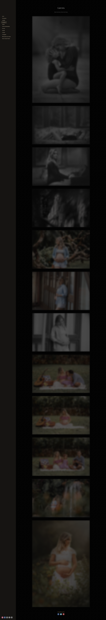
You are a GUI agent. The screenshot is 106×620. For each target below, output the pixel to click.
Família (3, 30)
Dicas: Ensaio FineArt (6, 38)
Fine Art (3, 28)
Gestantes (4, 22)
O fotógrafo (4, 34)
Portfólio (3, 20)
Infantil (3, 24)
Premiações (4, 18)
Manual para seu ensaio (6, 36)
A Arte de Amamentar (6, 26)
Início (3, 16)
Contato (3, 32)
